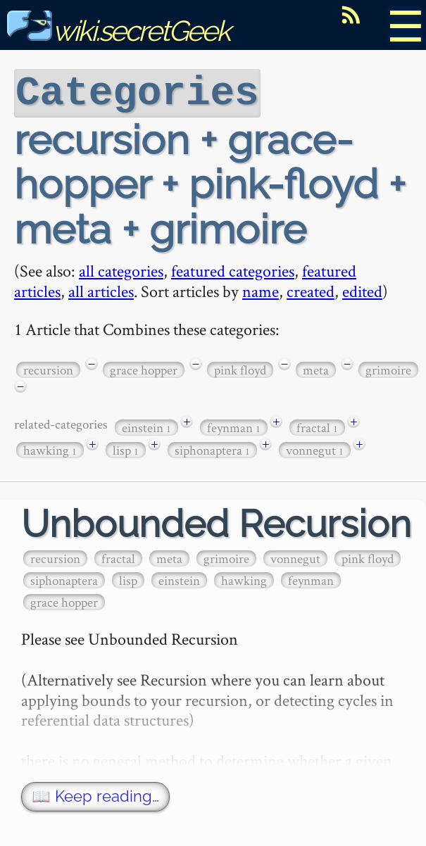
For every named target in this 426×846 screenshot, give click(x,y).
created (310, 290)
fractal (317, 426)
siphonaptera (212, 449)
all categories (121, 269)
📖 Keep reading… (95, 795)
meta (316, 368)
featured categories (232, 269)
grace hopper (143, 368)
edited (362, 290)
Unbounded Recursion (216, 522)
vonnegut (315, 449)
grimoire (388, 368)
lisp (126, 449)
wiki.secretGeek (118, 30)
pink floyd (240, 368)
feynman (234, 426)
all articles (101, 290)
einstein (146, 426)
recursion (48, 368)
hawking (50, 449)
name (260, 290)
